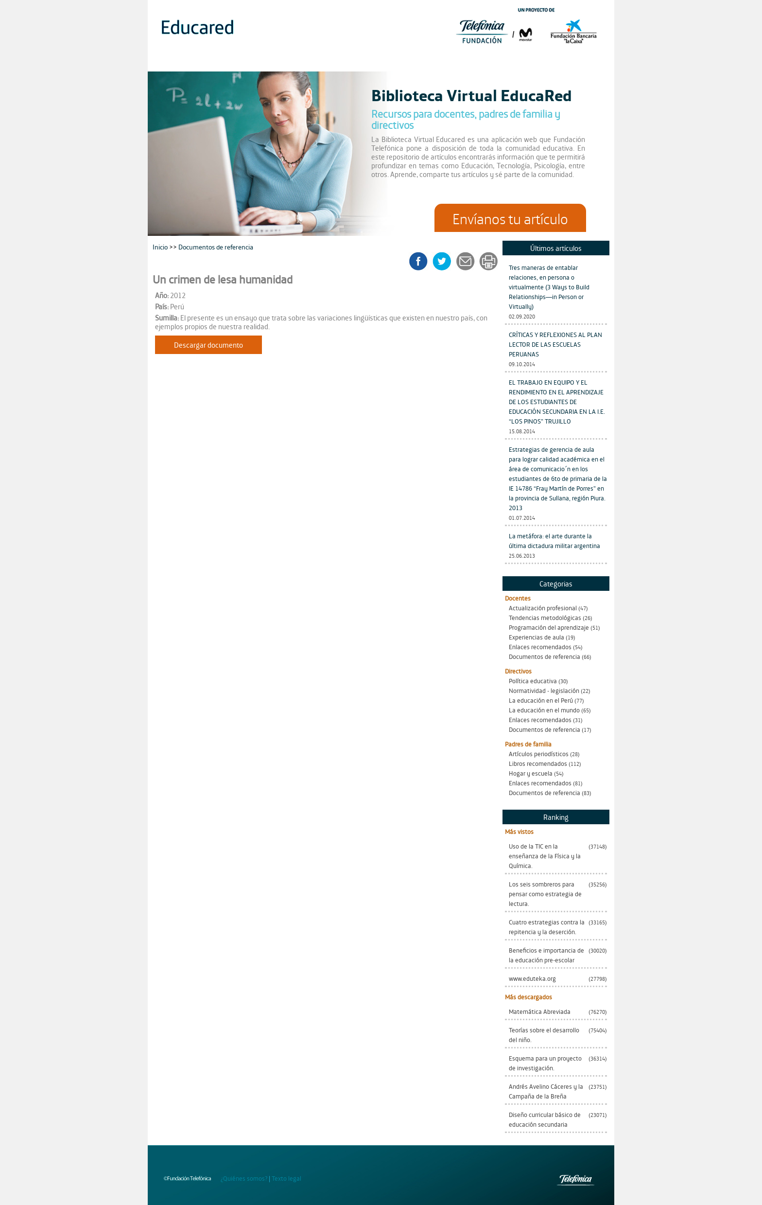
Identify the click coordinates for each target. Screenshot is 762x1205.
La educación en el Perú (541, 700)
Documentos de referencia (544, 656)
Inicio (161, 246)
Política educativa (533, 680)
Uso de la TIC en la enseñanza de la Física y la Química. (545, 855)
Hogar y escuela (531, 773)
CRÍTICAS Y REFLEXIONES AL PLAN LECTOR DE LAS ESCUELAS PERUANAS (555, 344)
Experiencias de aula (536, 636)
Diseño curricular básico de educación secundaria (545, 1119)
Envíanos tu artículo (510, 218)
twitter (445, 261)
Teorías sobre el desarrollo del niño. (544, 1034)
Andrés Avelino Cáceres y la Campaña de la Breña (546, 1090)
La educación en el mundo (544, 709)
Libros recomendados (538, 763)
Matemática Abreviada (540, 1011)
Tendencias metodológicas (545, 617)
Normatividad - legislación (544, 690)
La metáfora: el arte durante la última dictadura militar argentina (554, 540)
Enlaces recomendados (540, 646)
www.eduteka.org (532, 978)
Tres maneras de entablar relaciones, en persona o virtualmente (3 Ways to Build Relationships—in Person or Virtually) (549, 287)
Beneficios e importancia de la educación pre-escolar (546, 954)
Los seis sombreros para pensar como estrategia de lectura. (545, 893)
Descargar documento (208, 344)
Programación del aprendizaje (549, 627)
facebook (422, 261)
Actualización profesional (543, 607)
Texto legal (286, 1178)
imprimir (488, 261)
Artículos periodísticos (539, 753)
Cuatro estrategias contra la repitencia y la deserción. (547, 926)
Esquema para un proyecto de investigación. (545, 1062)
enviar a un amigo (467, 261)
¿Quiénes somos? (244, 1178)
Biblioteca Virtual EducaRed (471, 94)
